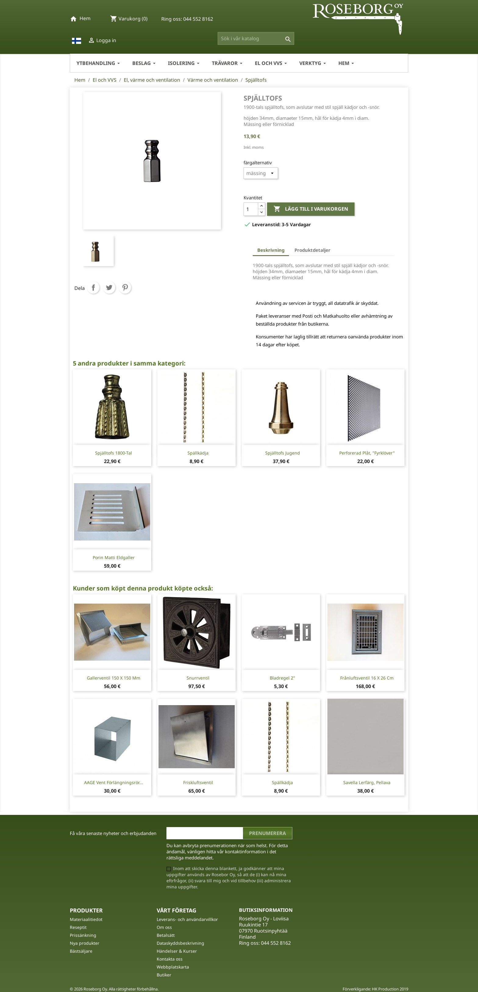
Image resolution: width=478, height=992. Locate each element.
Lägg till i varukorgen (310, 209)
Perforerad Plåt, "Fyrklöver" (367, 453)
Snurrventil (198, 678)
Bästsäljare (81, 951)
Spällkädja (198, 453)
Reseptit (78, 927)
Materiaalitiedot (86, 919)
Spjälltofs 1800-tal (113, 453)
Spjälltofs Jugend (282, 453)
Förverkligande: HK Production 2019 (375, 989)
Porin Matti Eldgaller (114, 557)
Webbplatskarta (173, 967)
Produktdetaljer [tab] (312, 250)
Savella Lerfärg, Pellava (367, 782)
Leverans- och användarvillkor (187, 919)
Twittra (109, 287)
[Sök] (256, 38)
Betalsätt (166, 935)
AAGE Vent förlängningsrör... (113, 782)
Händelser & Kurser (177, 951)
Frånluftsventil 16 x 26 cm (367, 678)
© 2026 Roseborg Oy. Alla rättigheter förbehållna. (114, 989)
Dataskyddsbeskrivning (180, 943)
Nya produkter (84, 943)
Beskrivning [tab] (270, 250)
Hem (85, 18)
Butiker (164, 975)
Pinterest (125, 287)
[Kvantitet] (251, 209)
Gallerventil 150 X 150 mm (113, 678)
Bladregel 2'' (282, 678)
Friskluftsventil (198, 782)
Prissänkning (83, 935)
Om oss (164, 927)
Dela (93, 287)
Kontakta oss (170, 959)
